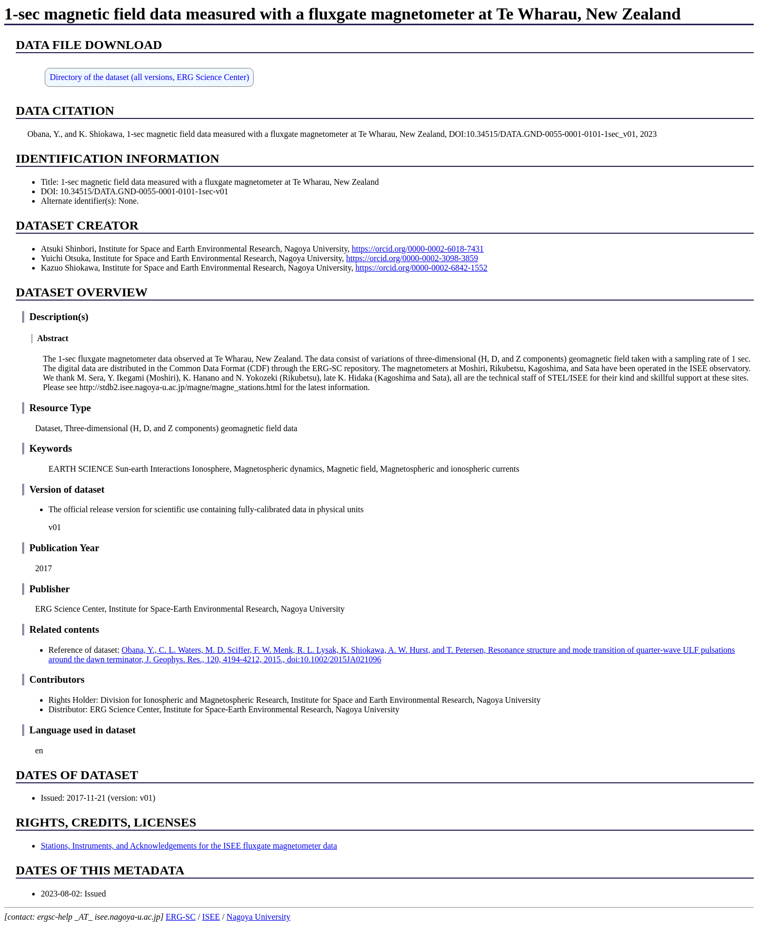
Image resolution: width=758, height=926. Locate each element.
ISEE (211, 916)
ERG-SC (181, 916)
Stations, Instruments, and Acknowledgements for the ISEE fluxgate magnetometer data (189, 845)
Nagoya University (258, 916)
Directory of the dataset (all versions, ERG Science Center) (149, 77)
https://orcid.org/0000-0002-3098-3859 (412, 258)
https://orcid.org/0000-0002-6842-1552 (421, 267)
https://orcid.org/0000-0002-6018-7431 (418, 248)
